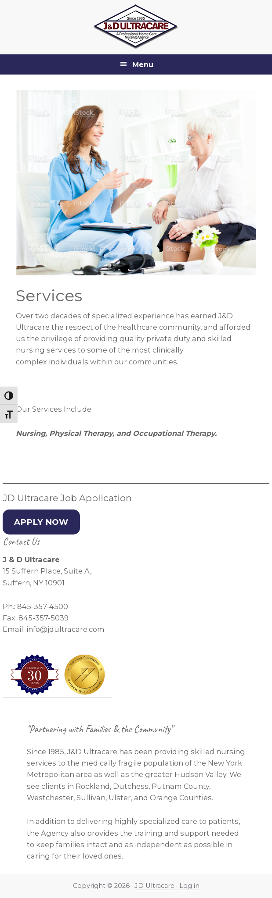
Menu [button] (142, 64)
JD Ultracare (154, 886)
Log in (189, 886)
